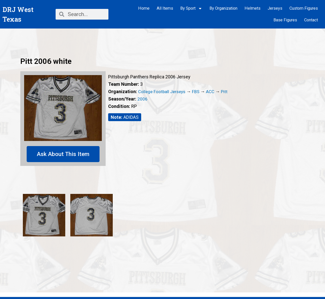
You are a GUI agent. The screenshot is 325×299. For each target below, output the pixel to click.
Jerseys (275, 8)
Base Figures (285, 20)
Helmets (253, 8)
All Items (165, 8)
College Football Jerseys (163, 91)
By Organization (223, 8)
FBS (198, 91)
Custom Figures (303, 8)
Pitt (227, 91)
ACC (213, 91)
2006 (142, 99)
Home (144, 8)
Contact (311, 20)
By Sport (191, 8)
